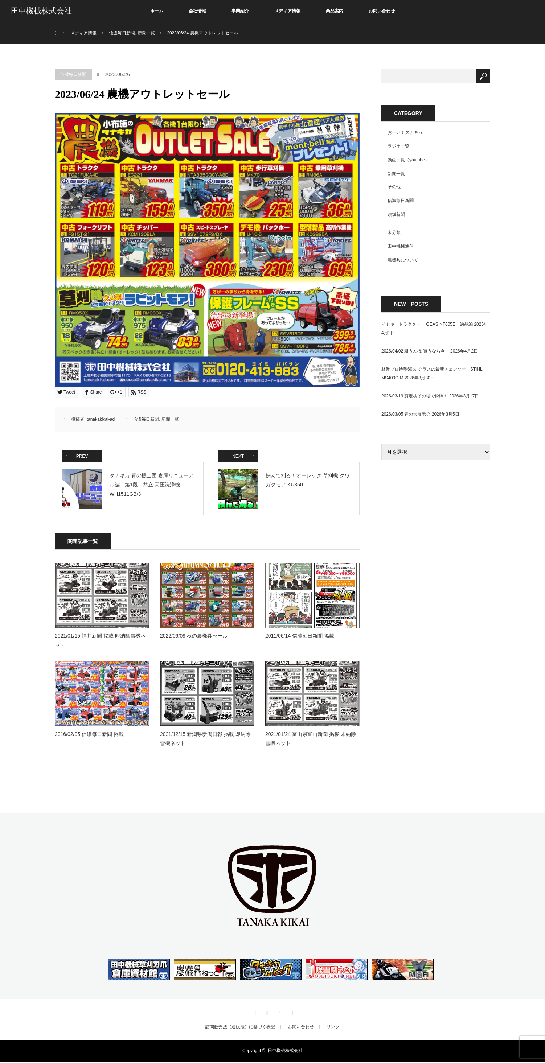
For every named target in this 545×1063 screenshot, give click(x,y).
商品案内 (334, 10)
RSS (291, 1013)
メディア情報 (287, 10)
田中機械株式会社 (41, 11)
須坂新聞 (396, 214)
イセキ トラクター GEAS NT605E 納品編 (427, 324)
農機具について (403, 260)
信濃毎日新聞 (73, 74)
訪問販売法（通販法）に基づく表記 (240, 1028)
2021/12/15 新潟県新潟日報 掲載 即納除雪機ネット (205, 740)
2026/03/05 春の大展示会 (405, 414)
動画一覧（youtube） (408, 159)
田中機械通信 (401, 246)
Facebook (266, 1013)
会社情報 (197, 10)
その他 (394, 186)
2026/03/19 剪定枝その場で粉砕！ (414, 396)
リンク (333, 1028)
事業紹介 (240, 10)
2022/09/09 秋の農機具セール (194, 637)
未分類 (394, 232)
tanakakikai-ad (101, 419)
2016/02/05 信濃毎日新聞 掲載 (89, 735)
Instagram (278, 1013)
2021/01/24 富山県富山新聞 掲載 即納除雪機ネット (310, 740)
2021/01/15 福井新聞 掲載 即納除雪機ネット (100, 642)
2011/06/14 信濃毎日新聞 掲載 (299, 637)
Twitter (254, 1013)
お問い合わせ (382, 10)
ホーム (156, 10)
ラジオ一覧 (398, 146)
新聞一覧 (170, 419)
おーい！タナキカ (405, 132)
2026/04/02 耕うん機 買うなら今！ (415, 351)
